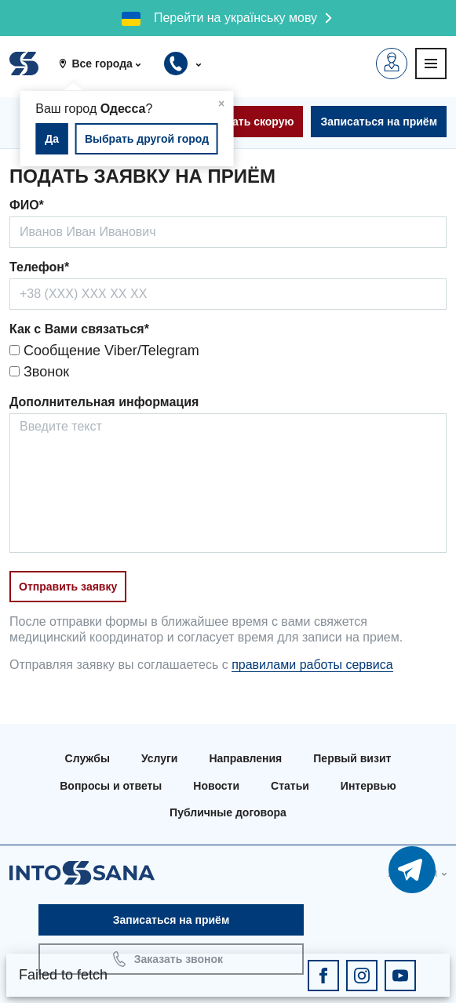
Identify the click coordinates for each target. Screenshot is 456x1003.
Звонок (39, 372)
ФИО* (26, 205)
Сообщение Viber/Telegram (104, 350)
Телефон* (39, 267)
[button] (105, 63)
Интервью (368, 786)
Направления (245, 758)
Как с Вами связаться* (79, 329)
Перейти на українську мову (235, 17)
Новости (216, 786)
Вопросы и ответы (111, 786)
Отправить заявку (68, 586)
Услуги (159, 758)
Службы (87, 758)
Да (52, 139)
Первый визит (352, 758)
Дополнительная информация (104, 402)
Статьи (290, 786)
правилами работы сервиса (312, 664)
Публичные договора (228, 812)
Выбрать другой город (147, 139)
